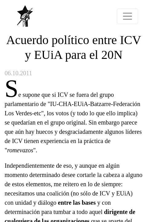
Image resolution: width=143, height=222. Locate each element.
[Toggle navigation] (127, 16)
